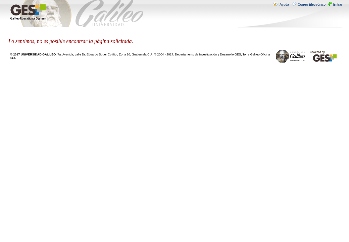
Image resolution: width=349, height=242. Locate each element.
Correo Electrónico (309, 4)
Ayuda (281, 4)
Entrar (335, 4)
